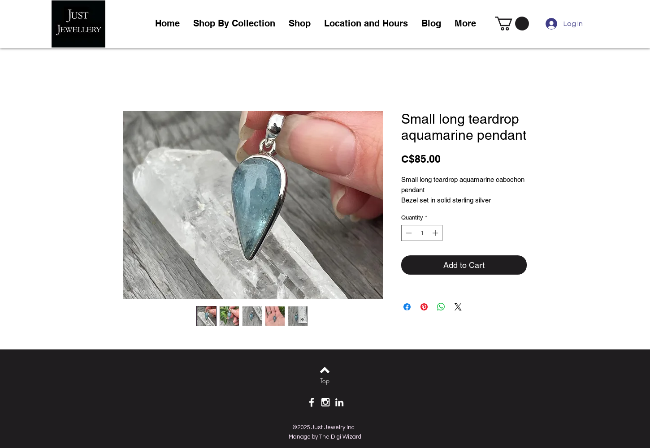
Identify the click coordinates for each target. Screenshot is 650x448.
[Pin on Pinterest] (424, 307)
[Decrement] (408, 233)
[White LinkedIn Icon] (339, 402)
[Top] (325, 380)
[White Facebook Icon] (311, 402)
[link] (512, 23)
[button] (299, 23)
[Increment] (436, 233)
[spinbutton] (422, 233)
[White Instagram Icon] (325, 402)
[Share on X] (458, 307)
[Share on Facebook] (407, 307)
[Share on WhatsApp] (441, 307)
